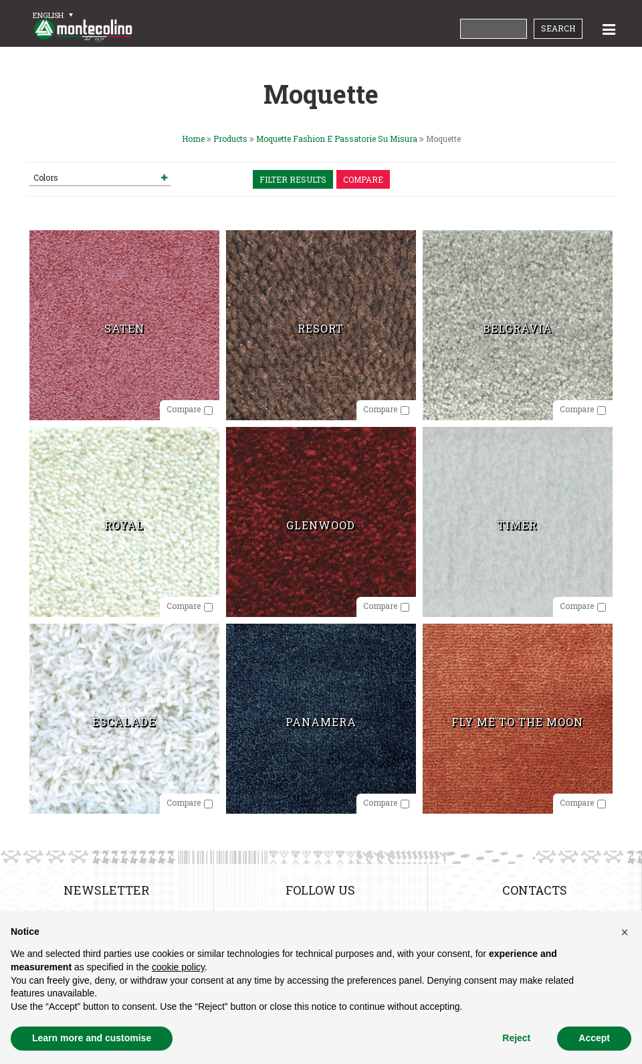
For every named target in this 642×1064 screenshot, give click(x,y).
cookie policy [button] (178, 967)
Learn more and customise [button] (91, 1038)
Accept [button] (594, 1038)
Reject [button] (516, 1038)
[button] (624, 932)
